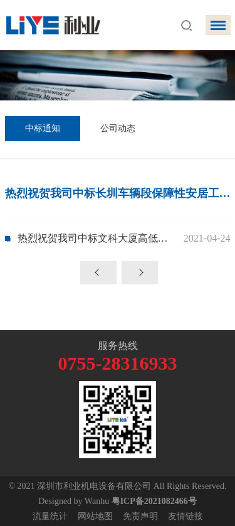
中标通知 (42, 128)
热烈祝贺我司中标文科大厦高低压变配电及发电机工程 (97, 238)
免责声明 (140, 516)
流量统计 (50, 516)
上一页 (98, 272)
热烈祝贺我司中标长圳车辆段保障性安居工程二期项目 (118, 193)
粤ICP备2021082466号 (154, 501)
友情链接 (185, 516)
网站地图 (95, 516)
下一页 (140, 272)
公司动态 (117, 128)
